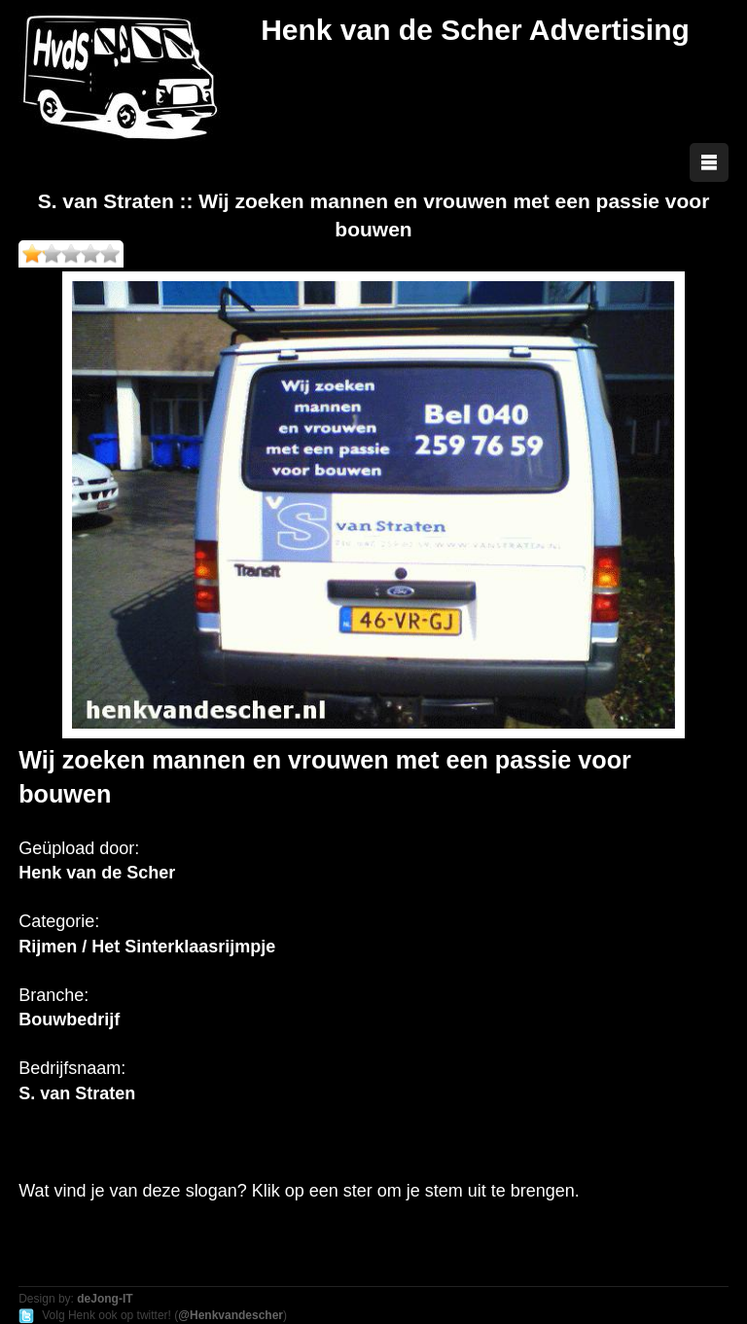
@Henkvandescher (230, 1315)
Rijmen (47, 946)
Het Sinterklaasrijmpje (183, 946)
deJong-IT (104, 1299)
